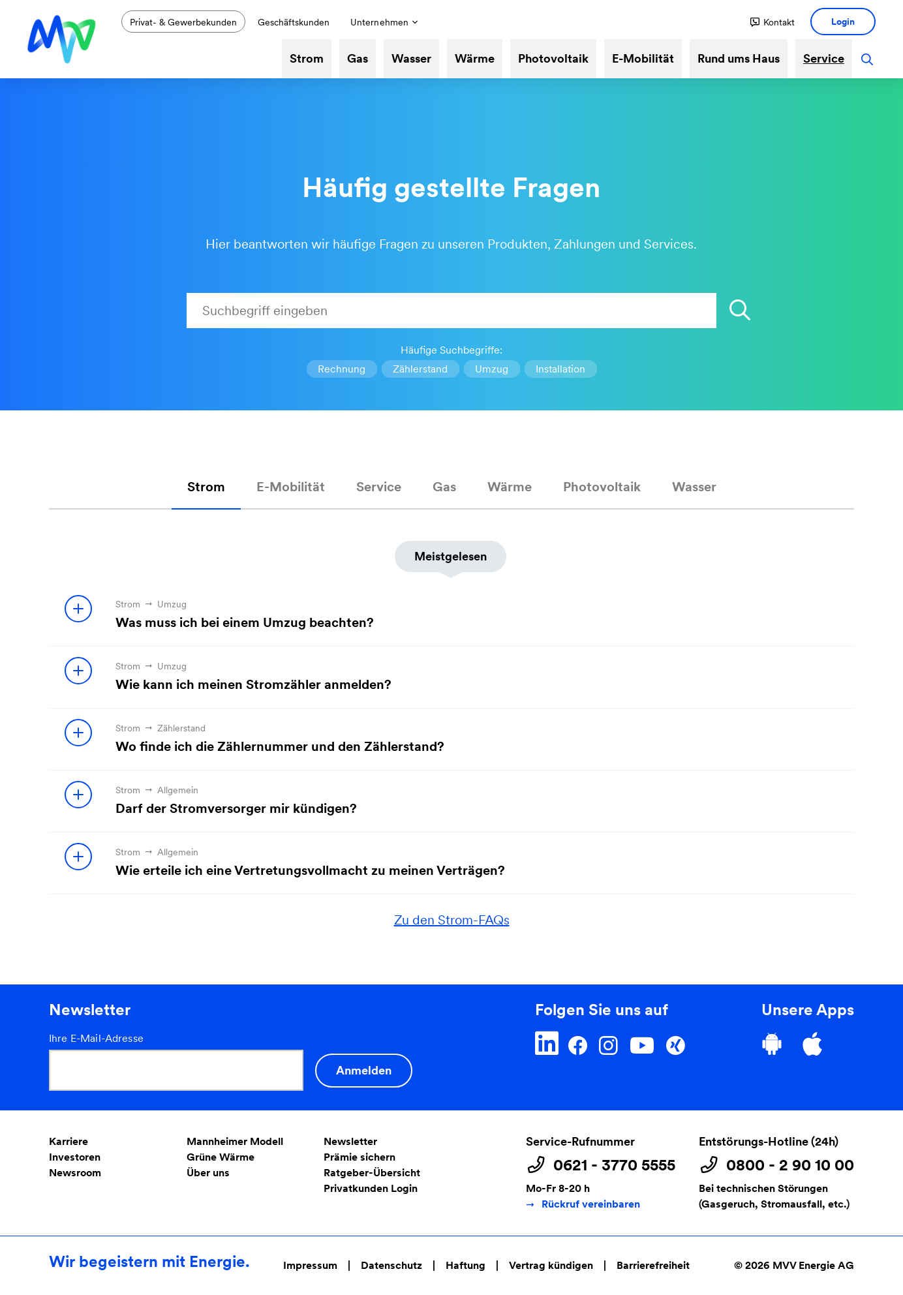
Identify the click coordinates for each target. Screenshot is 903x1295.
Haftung (465, 1265)
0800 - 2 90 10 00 (790, 1165)
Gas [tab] (444, 487)
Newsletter (350, 1141)
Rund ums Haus (738, 58)
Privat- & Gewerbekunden (183, 22)
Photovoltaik (553, 58)
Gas (357, 58)
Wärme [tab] (509, 487)
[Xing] (675, 1043)
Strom (307, 58)
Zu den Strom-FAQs (452, 920)
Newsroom (75, 1172)
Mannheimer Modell (235, 1141)
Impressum (310, 1265)
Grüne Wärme (220, 1157)
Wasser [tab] (694, 487)
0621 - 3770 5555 (614, 1165)
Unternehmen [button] (379, 22)
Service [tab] (378, 487)
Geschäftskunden (293, 22)
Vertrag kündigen (551, 1265)
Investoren (74, 1157)
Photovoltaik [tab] (602, 487)
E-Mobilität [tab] (290, 487)
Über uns (208, 1172)
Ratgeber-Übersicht (372, 1172)
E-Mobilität (643, 58)
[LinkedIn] (547, 1043)
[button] (772, 22)
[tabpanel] (451, 720)
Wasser (411, 58)
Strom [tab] (206, 487)
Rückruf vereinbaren (591, 1204)
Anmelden (363, 1070)
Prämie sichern (359, 1157)
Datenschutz (391, 1265)
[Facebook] (578, 1043)
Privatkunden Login (371, 1188)
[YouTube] (641, 1043)
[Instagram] (608, 1043)
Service (823, 58)
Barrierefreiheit (653, 1265)
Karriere (68, 1141)
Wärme (475, 58)
